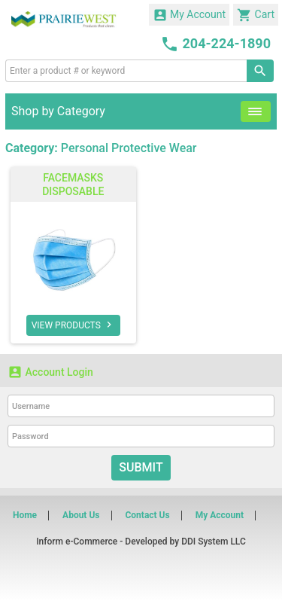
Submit (140, 467)
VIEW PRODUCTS (73, 324)
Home (25, 515)
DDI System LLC (213, 541)
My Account (189, 15)
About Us (80, 515)
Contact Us (147, 515)
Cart (255, 15)
